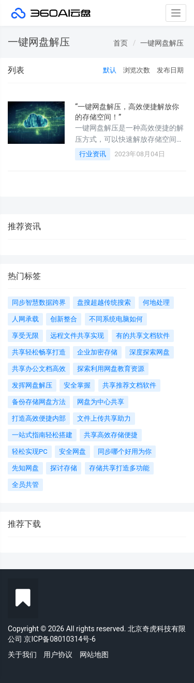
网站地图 (94, 654)
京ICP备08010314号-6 (59, 639)
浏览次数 (136, 70)
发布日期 (170, 70)
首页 (120, 43)
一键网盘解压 (162, 43)
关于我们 (22, 654)
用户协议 (57, 654)
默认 (109, 70)
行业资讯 (92, 154)
